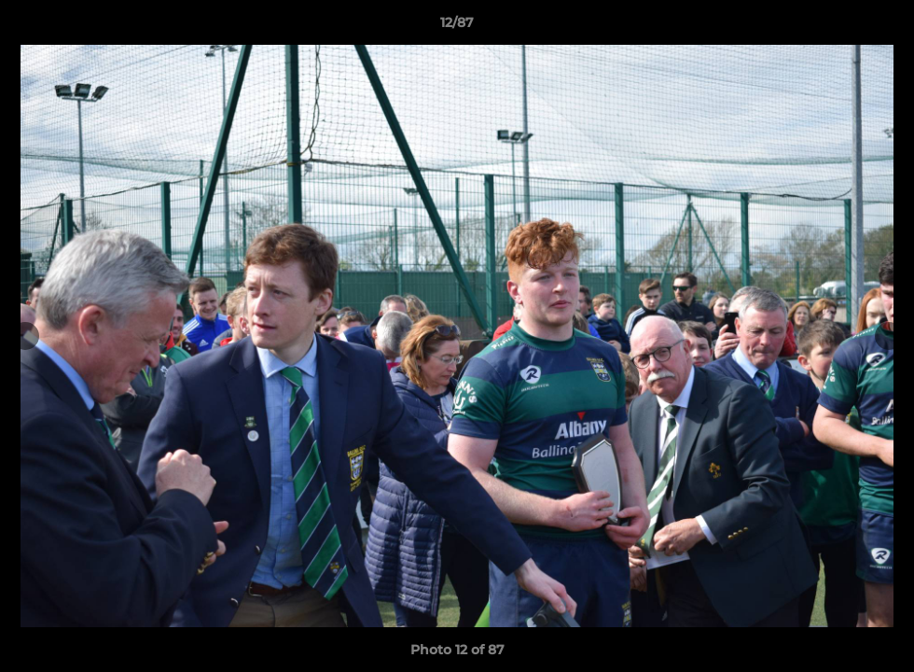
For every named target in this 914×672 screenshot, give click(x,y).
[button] (880, 27)
